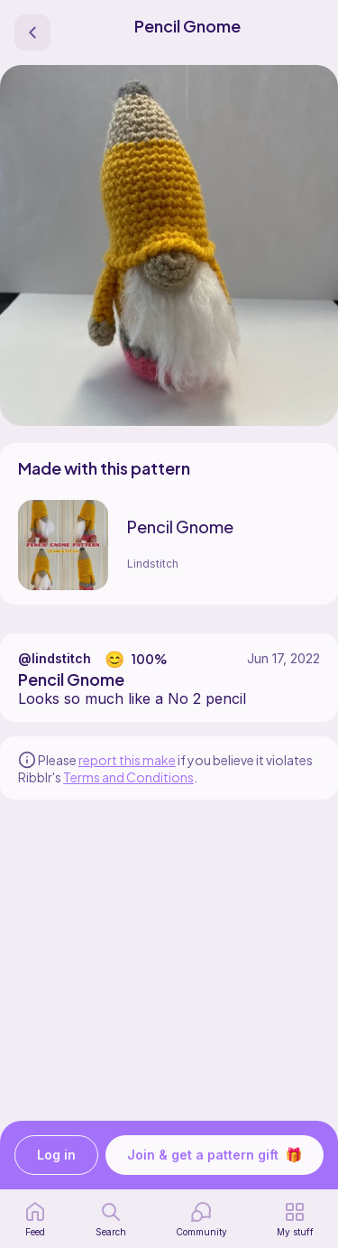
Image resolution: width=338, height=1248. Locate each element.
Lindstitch (152, 563)
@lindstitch (54, 658)
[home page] (35, 1219)
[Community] (201, 1219)
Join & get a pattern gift (214, 1155)
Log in (56, 1155)
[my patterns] (295, 1219)
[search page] (111, 1219)
